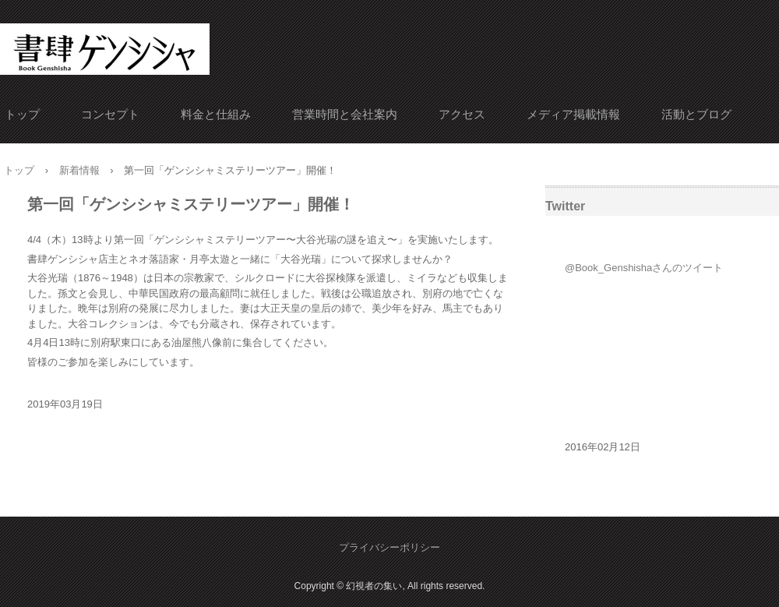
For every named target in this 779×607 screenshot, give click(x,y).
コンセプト (110, 114)
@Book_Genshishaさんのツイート (644, 268)
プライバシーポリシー (389, 547)
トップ (22, 114)
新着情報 (79, 170)
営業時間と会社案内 (344, 114)
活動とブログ (696, 114)
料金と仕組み (216, 114)
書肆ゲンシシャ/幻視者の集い (103, 45)
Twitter (565, 206)
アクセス (462, 114)
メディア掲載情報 (573, 114)
